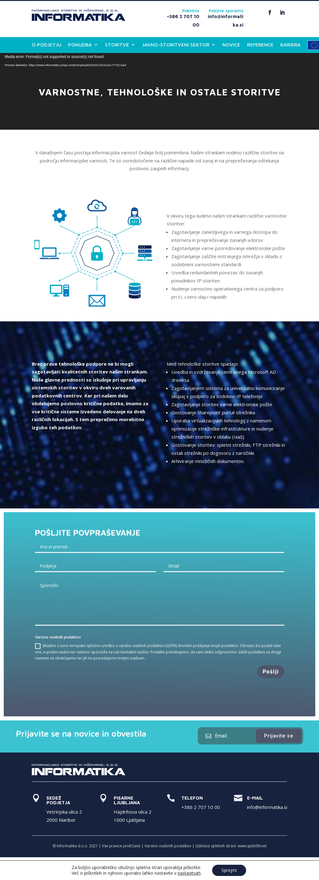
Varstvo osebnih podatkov (168, 846)
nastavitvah (189, 873)
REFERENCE (260, 44)
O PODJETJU (46, 44)
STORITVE (117, 44)
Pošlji (262, 667)
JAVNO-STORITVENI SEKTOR (175, 44)
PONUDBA (80, 44)
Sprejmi (229, 870)
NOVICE (231, 44)
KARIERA (290, 44)
